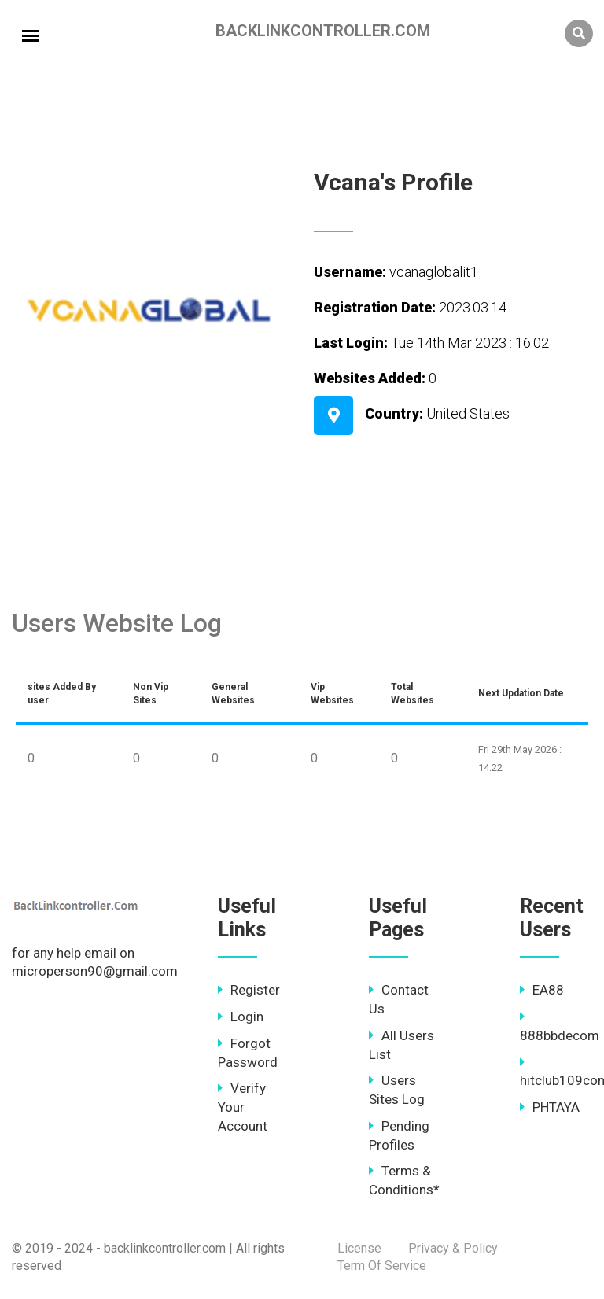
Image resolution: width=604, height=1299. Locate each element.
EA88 (542, 990)
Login (240, 1016)
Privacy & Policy (453, 1248)
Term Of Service (381, 1265)
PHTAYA (550, 1107)
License (359, 1248)
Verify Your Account (242, 1107)
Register (249, 990)
